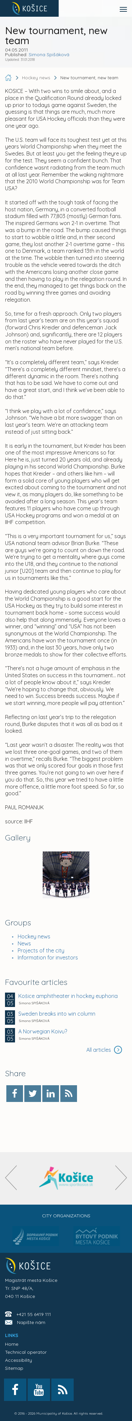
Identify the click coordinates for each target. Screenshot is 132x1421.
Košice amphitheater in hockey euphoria (68, 996)
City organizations (66, 1216)
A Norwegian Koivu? (42, 1031)
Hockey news (34, 936)
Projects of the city (41, 950)
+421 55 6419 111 (33, 1314)
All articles (104, 1049)
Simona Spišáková (49, 55)
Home (11, 1344)
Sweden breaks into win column (56, 1013)
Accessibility (18, 1360)
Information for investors (48, 957)
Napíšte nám (31, 1322)
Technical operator (26, 1352)
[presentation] (11, 1177)
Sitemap (14, 1368)
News (24, 943)
